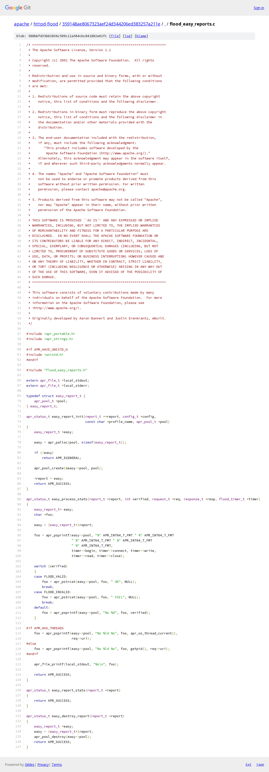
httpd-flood (45, 24)
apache (21, 24)
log (128, 36)
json (260, 764)
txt (248, 764)
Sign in (259, 7)
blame (141, 36)
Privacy (43, 764)
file (115, 36)
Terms (57, 764)
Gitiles (29, 764)
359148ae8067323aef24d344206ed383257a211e (111, 24)
